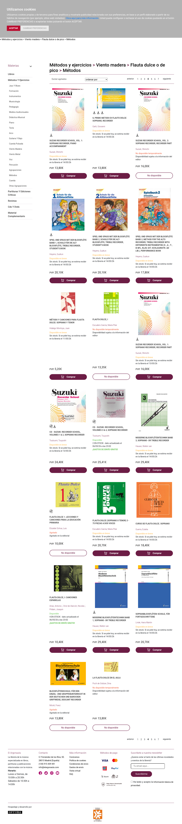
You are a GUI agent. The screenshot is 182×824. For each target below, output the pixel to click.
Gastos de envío (76, 767)
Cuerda (12, 180)
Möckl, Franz (54, 705)
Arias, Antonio (55, 606)
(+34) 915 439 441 (47, 764)
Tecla (11, 128)
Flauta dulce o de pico (53, 39)
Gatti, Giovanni (99, 126)
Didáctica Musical (17, 117)
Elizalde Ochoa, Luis (58, 528)
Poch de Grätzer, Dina (102, 683)
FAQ (71, 774)
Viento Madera (15, 149)
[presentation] (152, 793)
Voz (10, 159)
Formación (14, 91)
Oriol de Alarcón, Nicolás (74, 606)
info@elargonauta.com (49, 767)
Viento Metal (14, 154)
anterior (130, 79)
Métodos (70, 39)
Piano (11, 122)
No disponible (154, 175)
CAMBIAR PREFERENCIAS (34, 28)
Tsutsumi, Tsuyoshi (57, 440)
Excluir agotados (59, 79)
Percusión (13, 165)
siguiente (167, 79)
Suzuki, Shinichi (56, 152)
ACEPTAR (13, 28)
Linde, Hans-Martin (144, 622)
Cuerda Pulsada (16, 144)
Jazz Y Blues (14, 86)
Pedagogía (13, 107)
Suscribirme (141, 774)
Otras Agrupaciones (18, 186)
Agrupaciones (15, 170)
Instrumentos (15, 96)
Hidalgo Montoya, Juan (59, 328)
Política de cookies (77, 760)
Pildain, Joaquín (56, 609)
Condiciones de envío (78, 764)
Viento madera (32, 39)
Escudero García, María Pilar (105, 325)
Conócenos (74, 757)
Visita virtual (74, 771)
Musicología (14, 101)
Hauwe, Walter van (144, 446)
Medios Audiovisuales (18, 112)
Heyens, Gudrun (56, 254)
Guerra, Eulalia (142, 529)
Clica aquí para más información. (82, 18)
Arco (11, 133)
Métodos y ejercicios (12, 39)
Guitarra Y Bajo (15, 138)
